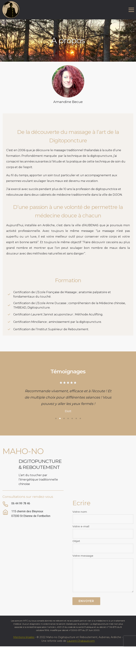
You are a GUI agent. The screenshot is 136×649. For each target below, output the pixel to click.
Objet (103, 546)
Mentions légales (23, 637)
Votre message (103, 573)
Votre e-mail (103, 532)
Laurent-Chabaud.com (81, 640)
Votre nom (103, 517)
